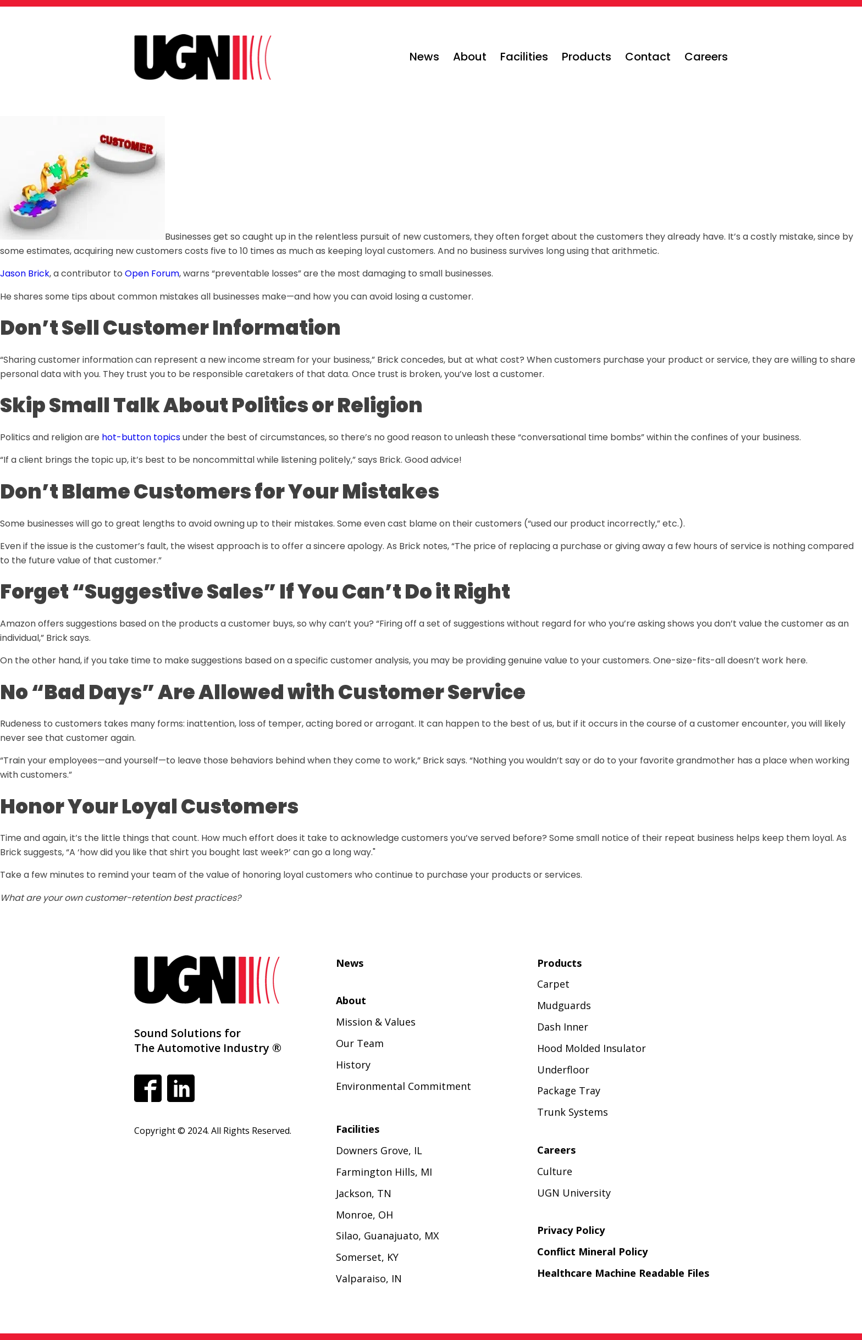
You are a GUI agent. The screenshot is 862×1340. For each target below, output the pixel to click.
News (424, 56)
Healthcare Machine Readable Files (623, 1273)
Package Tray (568, 1090)
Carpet (553, 983)
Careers (706, 56)
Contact (648, 56)
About (470, 56)
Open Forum (152, 273)
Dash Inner (562, 1026)
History (353, 1064)
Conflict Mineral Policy (592, 1251)
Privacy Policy (571, 1230)
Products (586, 56)
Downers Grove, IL (379, 1150)
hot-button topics (141, 437)
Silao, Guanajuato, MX (387, 1235)
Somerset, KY (367, 1257)
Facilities (524, 56)
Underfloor (563, 1069)
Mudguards (564, 1005)
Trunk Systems (572, 1111)
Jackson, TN (363, 1193)
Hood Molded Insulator (591, 1048)
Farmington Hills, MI (384, 1171)
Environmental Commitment (403, 1086)
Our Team (360, 1043)
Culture (554, 1171)
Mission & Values (376, 1021)
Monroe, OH (364, 1214)
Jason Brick (24, 273)
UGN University (574, 1192)
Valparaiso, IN (369, 1278)
